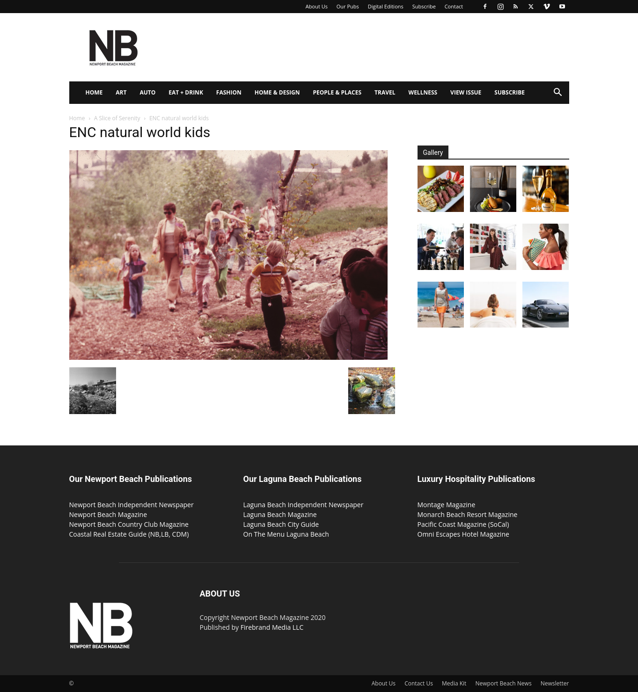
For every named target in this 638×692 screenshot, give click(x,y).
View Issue (465, 92)
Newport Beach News (504, 683)
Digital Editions (385, 6)
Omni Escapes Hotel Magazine (463, 534)
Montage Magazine (447, 504)
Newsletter (555, 683)
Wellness (423, 92)
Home (94, 92)
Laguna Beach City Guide (281, 524)
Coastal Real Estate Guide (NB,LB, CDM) (129, 534)
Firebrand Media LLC (272, 627)
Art (121, 92)
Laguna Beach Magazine (280, 514)
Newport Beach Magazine (108, 514)
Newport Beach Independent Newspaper (131, 504)
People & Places (337, 92)
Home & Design (277, 92)
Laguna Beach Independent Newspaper (303, 504)
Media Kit (454, 683)
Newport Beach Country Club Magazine (129, 524)
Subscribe (424, 6)
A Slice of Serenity (117, 118)
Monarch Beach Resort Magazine (468, 514)
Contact (454, 6)
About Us (317, 6)
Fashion (229, 92)
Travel (384, 92)
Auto (147, 92)
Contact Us (418, 683)
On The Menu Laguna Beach (286, 534)
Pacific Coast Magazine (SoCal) (463, 524)
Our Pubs (348, 6)
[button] (558, 93)
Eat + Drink (186, 92)
